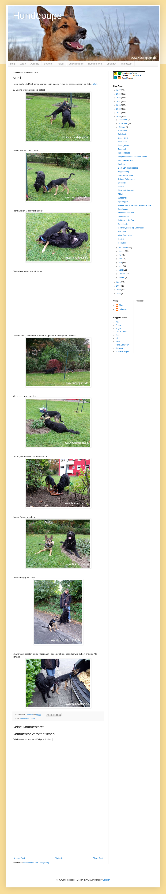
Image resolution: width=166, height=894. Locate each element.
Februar (122, 274)
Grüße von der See (126, 220)
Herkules (122, 243)
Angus (118, 328)
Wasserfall (122, 198)
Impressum (126, 63)
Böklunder (122, 142)
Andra (118, 325)
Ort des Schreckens (126, 179)
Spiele (22, 63)
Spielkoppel (123, 201)
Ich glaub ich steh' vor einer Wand (132, 157)
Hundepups (37, 15)
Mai (120, 262)
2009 (118, 282)
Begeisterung (123, 172)
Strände (48, 63)
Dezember (123, 120)
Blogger (106, 880)
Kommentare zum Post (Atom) (36, 863)
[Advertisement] (58, 833)
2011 (118, 113)
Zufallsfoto (122, 134)
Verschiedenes (76, 63)
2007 (118, 286)
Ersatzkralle (123, 224)
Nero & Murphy (122, 345)
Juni (121, 259)
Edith (118, 335)
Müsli (120, 194)
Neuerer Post (19, 858)
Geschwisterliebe (125, 175)
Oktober (122, 127)
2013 (118, 105)
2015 (118, 98)
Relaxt (121, 239)
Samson (119, 348)
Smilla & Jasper (122, 351)
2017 (118, 90)
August (122, 251)
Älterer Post (98, 858)
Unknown (123, 309)
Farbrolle (122, 231)
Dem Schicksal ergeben (128, 168)
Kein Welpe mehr (125, 160)
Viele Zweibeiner (125, 235)
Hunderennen (95, 63)
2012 (118, 109)
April (121, 266)
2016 (118, 94)
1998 (118, 293)
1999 (118, 290)
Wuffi (95, 84)
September (123, 247)
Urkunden (111, 63)
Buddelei (122, 183)
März (121, 270)
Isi (117, 338)
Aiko (117, 322)
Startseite (59, 858)
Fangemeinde (124, 153)
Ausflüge (34, 63)
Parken (121, 187)
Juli (120, 255)
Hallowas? (122, 130)
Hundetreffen (25, 718)
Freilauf (60, 63)
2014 (118, 101)
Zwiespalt (122, 149)
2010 (118, 116)
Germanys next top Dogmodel (130, 228)
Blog (12, 63)
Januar (122, 277)
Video (33, 718)
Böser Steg (123, 138)
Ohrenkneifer (123, 216)
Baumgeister (123, 145)
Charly (121, 305)
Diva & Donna (122, 332)
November (123, 123)
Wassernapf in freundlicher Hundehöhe (134, 205)
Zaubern (121, 164)
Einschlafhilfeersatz (126, 190)
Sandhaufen (123, 209)
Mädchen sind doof (126, 213)
